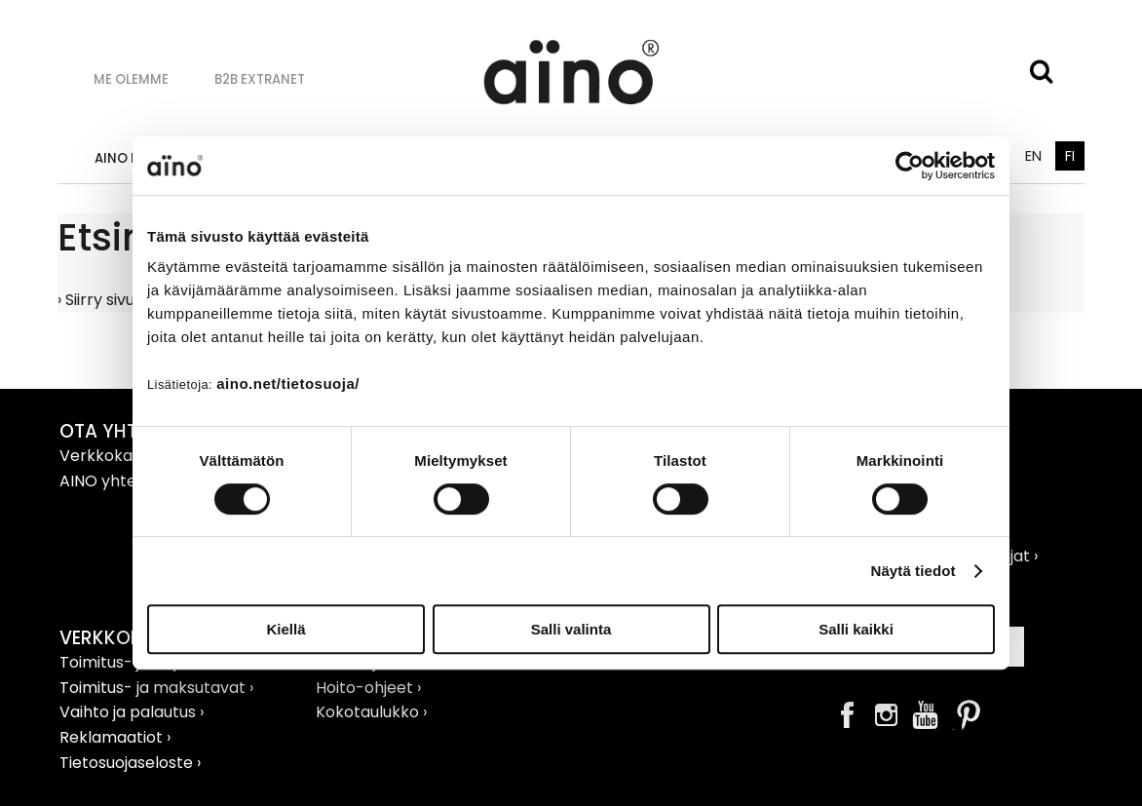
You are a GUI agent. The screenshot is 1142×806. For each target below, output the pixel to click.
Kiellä (285, 629)
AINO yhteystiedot (131, 481)
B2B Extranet (259, 79)
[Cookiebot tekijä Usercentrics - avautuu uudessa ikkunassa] (909, 165)
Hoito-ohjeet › (368, 687)
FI (1070, 156)
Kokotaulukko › (371, 712)
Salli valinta (571, 629)
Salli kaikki (856, 629)
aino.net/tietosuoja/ (288, 383)
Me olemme (131, 79)
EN (1033, 156)
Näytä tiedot (913, 570)
